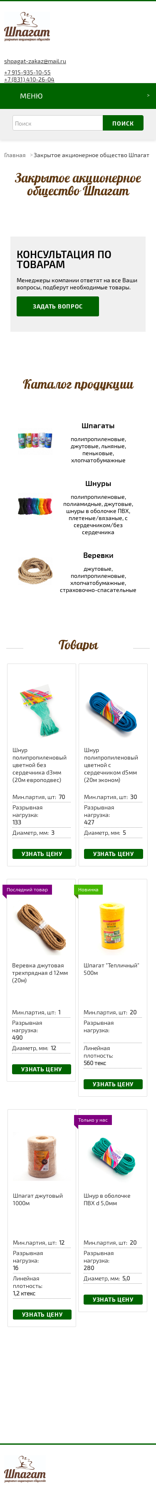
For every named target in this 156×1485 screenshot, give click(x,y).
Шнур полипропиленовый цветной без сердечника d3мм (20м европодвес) (39, 764)
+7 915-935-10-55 (27, 72)
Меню (31, 95)
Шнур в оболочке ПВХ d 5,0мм (107, 1199)
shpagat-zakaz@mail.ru (35, 60)
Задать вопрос (58, 306)
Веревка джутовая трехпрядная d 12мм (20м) (40, 973)
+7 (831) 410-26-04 (29, 79)
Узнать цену (42, 853)
